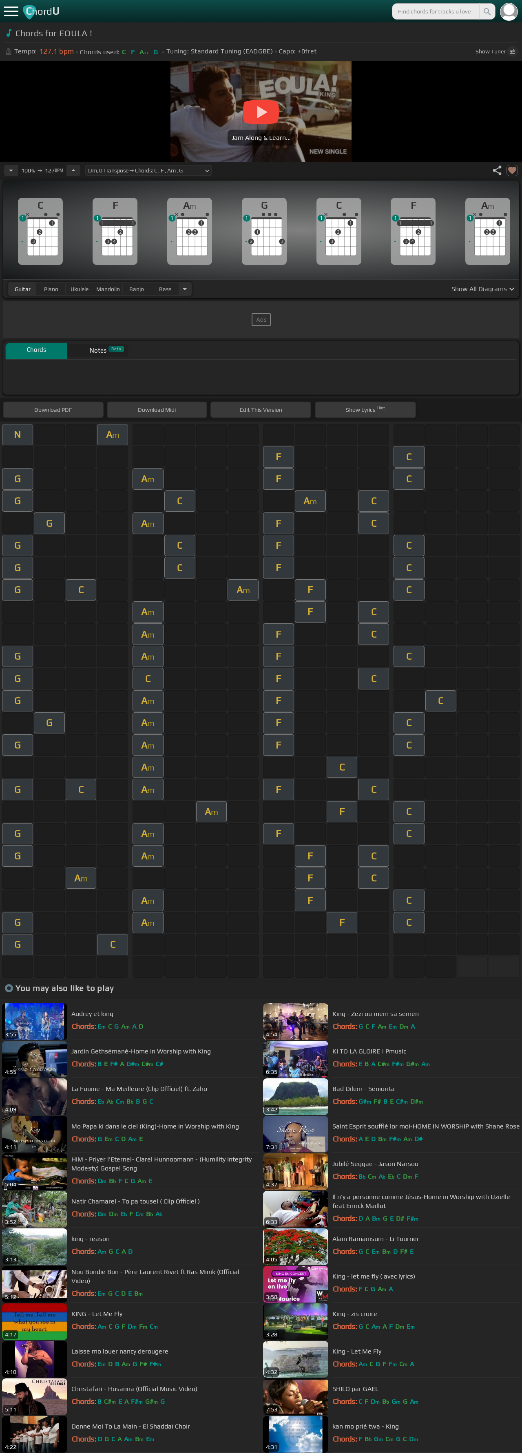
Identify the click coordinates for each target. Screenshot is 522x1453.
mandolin (108, 289)
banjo (136, 289)
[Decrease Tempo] (11, 170)
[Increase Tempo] (73, 170)
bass (165, 289)
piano (51, 289)
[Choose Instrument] (185, 289)
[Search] (486, 11)
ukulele (79, 289)
